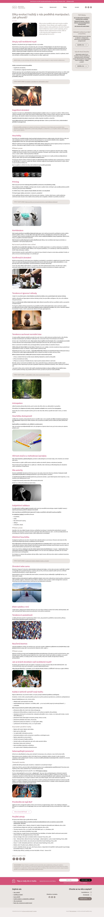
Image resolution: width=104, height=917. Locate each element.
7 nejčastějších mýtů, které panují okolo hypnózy (37, 374)
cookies (35, 911)
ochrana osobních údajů (27, 911)
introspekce (58, 408)
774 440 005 (86, 894)
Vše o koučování (18, 901)
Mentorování (53, 7)
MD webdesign (73, 911)
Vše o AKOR (17, 892)
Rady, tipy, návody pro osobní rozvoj (23, 903)
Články (65, 7)
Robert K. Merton (42, 770)
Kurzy (41, 7)
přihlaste (69, 1)
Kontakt (77, 7)
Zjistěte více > (85, 882)
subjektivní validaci (18, 514)
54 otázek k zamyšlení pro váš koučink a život (36, 81)
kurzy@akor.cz (85, 892)
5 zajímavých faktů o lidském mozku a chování (37, 560)
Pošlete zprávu (83, 898)
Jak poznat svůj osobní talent (82, 26)
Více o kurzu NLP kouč (20, 811)
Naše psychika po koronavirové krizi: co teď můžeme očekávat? (41, 202)
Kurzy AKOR (17, 897)
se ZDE (72, 1)
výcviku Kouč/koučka (46, 1)
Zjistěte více (80, 45)
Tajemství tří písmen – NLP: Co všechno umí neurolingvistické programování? (82, 23)
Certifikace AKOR (18, 894)
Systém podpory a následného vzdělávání (24, 898)
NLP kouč (30, 806)
